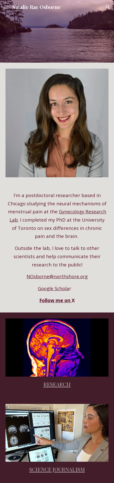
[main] (57, 247)
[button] (6, 7)
